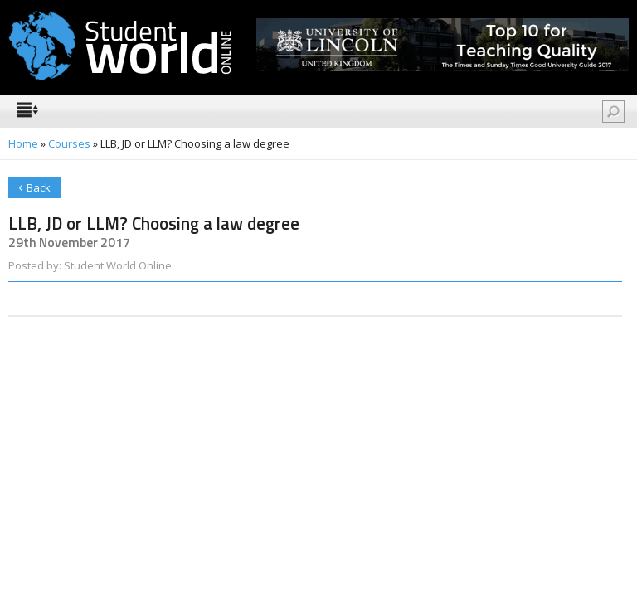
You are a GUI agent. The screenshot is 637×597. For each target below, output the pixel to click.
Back (34, 186)
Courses (69, 143)
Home (23, 143)
